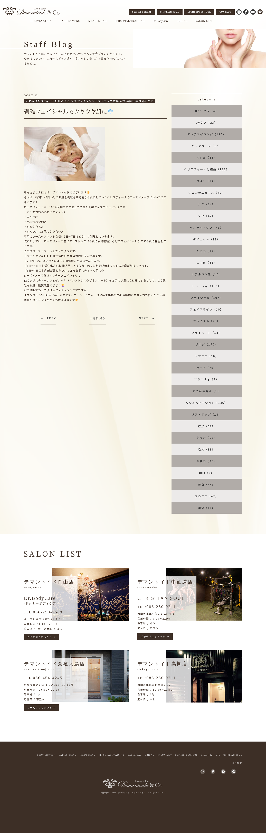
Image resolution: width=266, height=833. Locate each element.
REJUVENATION (41, 21)
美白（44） (206, 484)
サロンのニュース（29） (206, 193)
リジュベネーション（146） (207, 403)
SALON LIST (203, 21)
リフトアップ (103, 101)
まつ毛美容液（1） (207, 391)
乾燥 (116, 101)
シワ (73, 101)
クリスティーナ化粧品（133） (206, 169)
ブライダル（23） (206, 321)
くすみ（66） (206, 157)
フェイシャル (85, 101)
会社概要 (237, 763)
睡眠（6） (206, 473)
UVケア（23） (207, 122)
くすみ (30, 101)
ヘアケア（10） (206, 356)
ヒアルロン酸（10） (207, 274)
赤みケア (147, 101)
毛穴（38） (206, 449)
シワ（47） (206, 216)
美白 (138, 101)
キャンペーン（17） (207, 146)
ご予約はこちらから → (41, 637)
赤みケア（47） (206, 496)
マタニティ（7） (206, 379)
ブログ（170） (206, 344)
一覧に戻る (97, 318)
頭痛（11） (206, 508)
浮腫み (130, 101)
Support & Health (141, 12)
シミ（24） (206, 204)
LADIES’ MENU (70, 21)
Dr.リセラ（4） (206, 111)
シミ (67, 101)
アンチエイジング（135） (206, 134)
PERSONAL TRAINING (130, 21)
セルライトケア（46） (206, 228)
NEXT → (147, 318)
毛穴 (122, 101)
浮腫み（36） (206, 461)
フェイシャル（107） (207, 298)
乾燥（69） (206, 426)
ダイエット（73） (206, 239)
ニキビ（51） (206, 262)
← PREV (48, 318)
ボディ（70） (206, 368)
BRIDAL (182, 21)
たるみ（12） (206, 251)
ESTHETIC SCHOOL (199, 12)
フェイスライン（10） (206, 309)
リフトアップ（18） (207, 414)
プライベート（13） (207, 333)
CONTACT (225, 12)
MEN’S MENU (97, 21)
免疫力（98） (206, 438)
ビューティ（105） (206, 286)
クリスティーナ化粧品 (49, 101)
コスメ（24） (206, 181)
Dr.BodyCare (161, 21)
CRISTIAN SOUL (169, 12)
